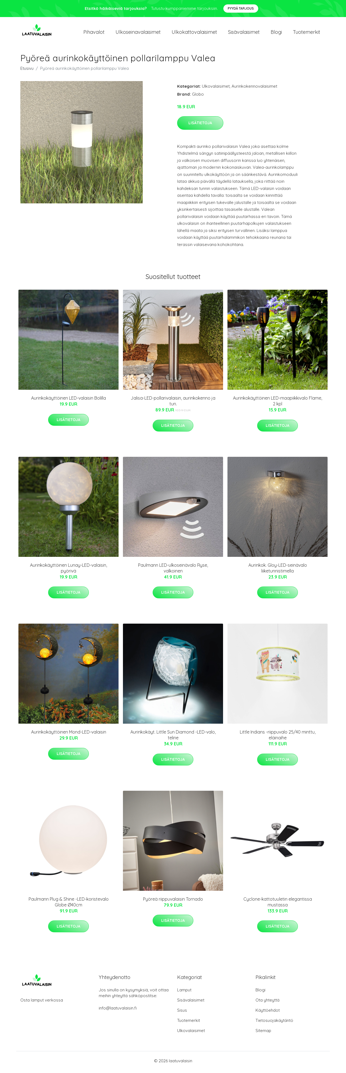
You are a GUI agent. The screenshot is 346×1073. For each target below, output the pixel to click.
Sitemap (263, 1033)
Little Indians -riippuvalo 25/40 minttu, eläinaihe (277, 737)
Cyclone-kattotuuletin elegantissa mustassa (277, 904)
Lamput (184, 992)
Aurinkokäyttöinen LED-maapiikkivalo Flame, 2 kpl (277, 404)
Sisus (182, 1013)
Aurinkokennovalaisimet (254, 89)
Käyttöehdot (268, 1013)
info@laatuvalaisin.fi (118, 1010)
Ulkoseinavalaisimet (138, 33)
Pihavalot (94, 33)
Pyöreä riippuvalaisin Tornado (173, 902)
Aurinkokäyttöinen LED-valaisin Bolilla (68, 401)
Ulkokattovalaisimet (194, 33)
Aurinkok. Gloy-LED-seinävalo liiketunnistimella (277, 570)
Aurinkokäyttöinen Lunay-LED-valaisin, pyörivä (68, 570)
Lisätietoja (200, 125)
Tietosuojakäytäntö (274, 1023)
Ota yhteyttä (267, 1002)
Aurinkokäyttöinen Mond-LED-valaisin (68, 735)
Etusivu (27, 71)
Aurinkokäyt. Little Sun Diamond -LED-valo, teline (173, 737)
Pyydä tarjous (241, 8)
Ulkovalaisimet (216, 89)
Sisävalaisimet (244, 33)
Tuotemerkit (306, 33)
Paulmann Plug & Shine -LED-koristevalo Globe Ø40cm (69, 904)
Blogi (276, 33)
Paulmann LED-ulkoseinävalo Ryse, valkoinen (173, 570)
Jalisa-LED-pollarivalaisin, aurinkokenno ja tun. (173, 404)
